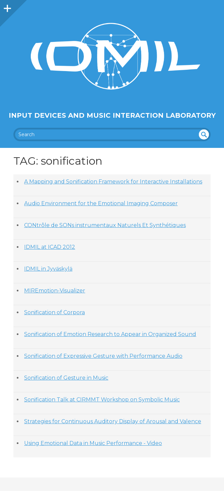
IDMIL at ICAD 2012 (49, 247)
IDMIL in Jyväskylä (48, 269)
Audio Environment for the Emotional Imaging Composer (101, 203)
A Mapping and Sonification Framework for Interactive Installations (113, 181)
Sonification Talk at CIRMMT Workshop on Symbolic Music (102, 399)
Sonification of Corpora (54, 312)
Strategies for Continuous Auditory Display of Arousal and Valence (112, 421)
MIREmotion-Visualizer (54, 290)
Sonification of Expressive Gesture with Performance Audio (103, 356)
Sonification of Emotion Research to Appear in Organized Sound (110, 334)
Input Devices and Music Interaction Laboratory (112, 115)
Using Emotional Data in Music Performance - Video (93, 443)
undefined (204, 134)
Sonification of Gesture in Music (66, 378)
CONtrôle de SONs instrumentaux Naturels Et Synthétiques (105, 225)
